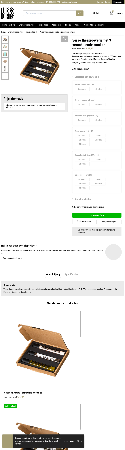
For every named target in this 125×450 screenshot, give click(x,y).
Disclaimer (100, 393)
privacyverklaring (102, 424)
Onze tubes (39, 386)
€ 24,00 (75, 349)
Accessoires (56, 25)
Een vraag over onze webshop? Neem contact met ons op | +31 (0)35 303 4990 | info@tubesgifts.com (39, 2)
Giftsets (12, 25)
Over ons (100, 2)
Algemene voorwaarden (104, 382)
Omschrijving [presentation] (54, 274)
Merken (68, 25)
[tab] (54, 274)
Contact (107, 2)
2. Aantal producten (81, 199)
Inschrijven (114, 419)
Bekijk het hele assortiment (94, 25)
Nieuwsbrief (117, 2)
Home (4, 25)
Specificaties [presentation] (71, 274)
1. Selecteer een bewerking (85, 76)
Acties (77, 25)
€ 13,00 (14, 349)
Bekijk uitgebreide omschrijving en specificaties (90, 62)
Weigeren (79, 441)
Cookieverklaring (102, 386)
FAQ (36, 393)
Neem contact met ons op (12, 257)
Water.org (38, 400)
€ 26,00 (44, 349)
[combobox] (49, 13)
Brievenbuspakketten (26, 25)
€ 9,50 (105, 349)
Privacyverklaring (102, 389)
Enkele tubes (43, 25)
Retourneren (69, 389)
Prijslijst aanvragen (84, 221)
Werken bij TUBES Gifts (43, 397)
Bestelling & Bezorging (73, 386)
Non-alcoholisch (31, 32)
